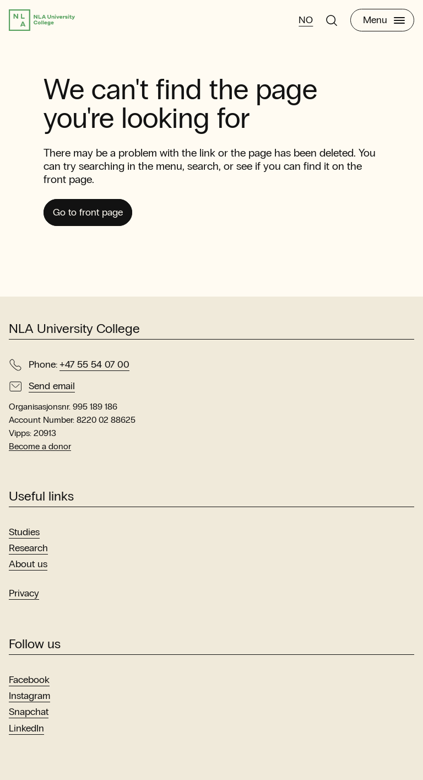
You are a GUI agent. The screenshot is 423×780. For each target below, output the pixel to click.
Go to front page (88, 212)
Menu (384, 20)
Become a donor (40, 447)
